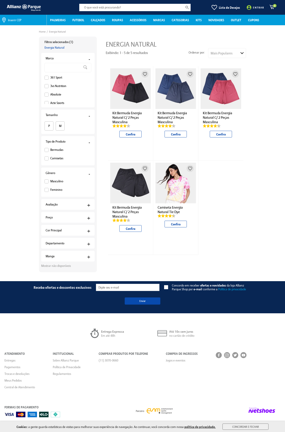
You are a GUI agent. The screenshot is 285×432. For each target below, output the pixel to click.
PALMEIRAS (58, 20)
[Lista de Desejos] (226, 7)
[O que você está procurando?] (135, 7)
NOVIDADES (216, 20)
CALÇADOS (98, 20)
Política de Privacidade (67, 367)
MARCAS (159, 20)
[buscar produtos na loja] (187, 7)
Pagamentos (12, 367)
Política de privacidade (232, 289)
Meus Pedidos (13, 380)
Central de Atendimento (19, 387)
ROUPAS (117, 20)
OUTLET (236, 20)
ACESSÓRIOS (138, 20)
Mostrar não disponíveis (56, 266)
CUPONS (253, 20)
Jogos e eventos (175, 360)
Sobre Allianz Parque (66, 360)
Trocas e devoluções (16, 374)
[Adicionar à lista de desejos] (145, 74)
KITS (199, 20)
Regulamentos (62, 374)
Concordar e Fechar (245, 426)
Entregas (9, 360)
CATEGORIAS (180, 20)
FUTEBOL (78, 20)
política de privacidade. (200, 427)
